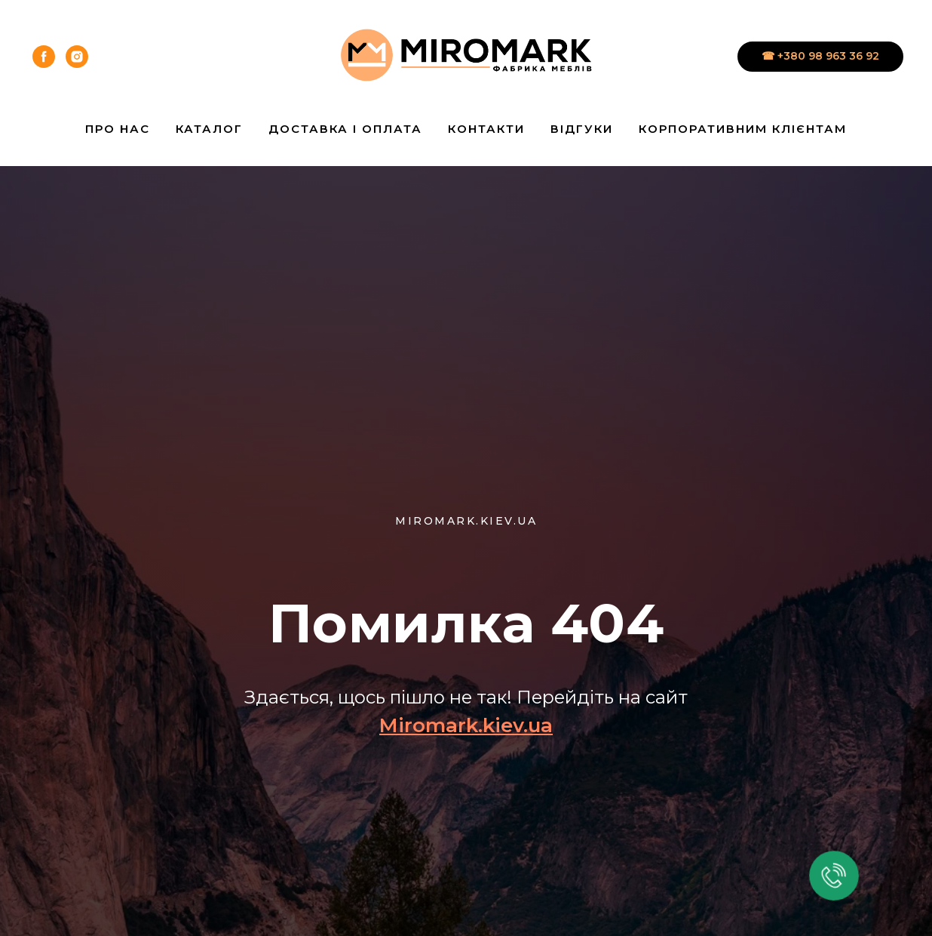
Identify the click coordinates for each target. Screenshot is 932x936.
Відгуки (581, 129)
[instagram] (77, 56)
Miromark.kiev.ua (466, 725)
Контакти (486, 129)
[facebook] (43, 56)
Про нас (117, 129)
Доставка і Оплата (345, 129)
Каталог (209, 129)
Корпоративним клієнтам (743, 129)
